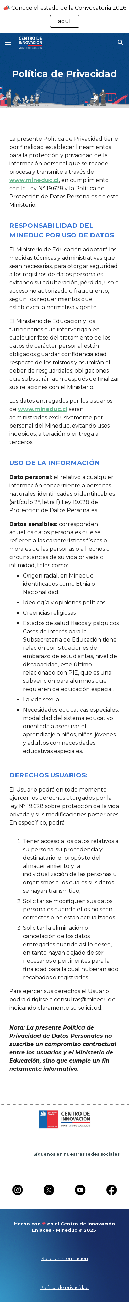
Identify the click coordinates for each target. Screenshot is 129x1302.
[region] (64, 16)
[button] (8, 42)
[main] (65, 73)
